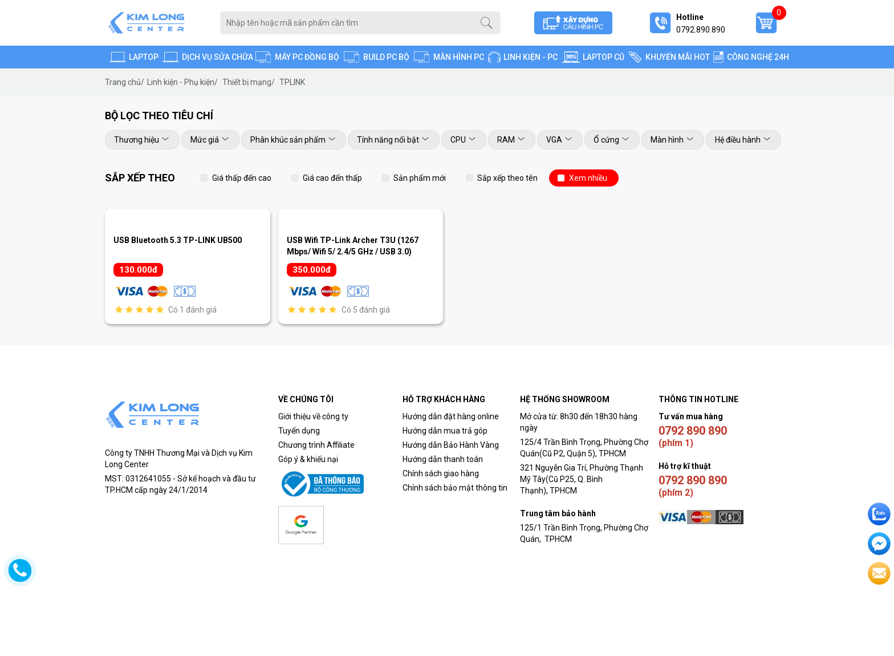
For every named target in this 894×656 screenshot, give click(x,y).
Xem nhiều (588, 178)
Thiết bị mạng (248, 82)
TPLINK (292, 82)
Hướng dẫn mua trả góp (445, 430)
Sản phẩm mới (419, 178)
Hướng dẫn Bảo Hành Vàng (451, 445)
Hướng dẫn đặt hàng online (451, 416)
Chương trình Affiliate (316, 445)
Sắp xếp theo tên (507, 178)
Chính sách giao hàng (441, 473)
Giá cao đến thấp (332, 178)
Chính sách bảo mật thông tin (455, 487)
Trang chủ (124, 82)
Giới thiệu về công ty (313, 416)
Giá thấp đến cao (241, 178)
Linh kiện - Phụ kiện (182, 82)
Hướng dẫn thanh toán (443, 459)
